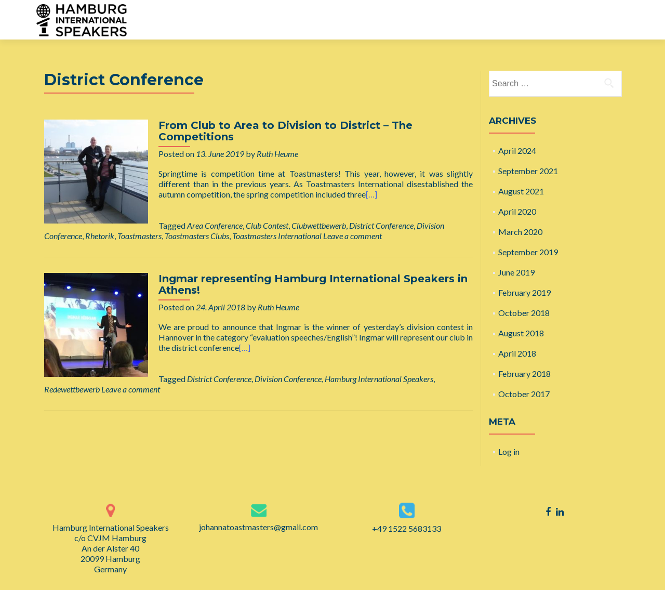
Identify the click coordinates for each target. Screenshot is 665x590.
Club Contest (267, 225)
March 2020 (520, 232)
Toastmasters (139, 236)
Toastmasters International (277, 236)
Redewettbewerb (72, 389)
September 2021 (528, 171)
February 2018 (524, 373)
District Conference (381, 225)
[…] (371, 194)
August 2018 (521, 333)
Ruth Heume (277, 154)
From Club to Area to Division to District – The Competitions (285, 131)
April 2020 (517, 211)
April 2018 (517, 353)
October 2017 (524, 394)
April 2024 (517, 150)
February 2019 (524, 292)
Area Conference (215, 225)
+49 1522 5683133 (406, 528)
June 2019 (516, 272)
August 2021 (521, 191)
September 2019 (528, 252)
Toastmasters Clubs (197, 236)
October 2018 (524, 313)
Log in (509, 451)
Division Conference (288, 379)
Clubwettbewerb (318, 225)
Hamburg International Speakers (379, 379)
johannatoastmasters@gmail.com (258, 527)
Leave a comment (352, 236)
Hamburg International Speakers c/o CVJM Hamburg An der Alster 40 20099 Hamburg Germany (110, 548)
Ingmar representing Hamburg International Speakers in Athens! (313, 284)
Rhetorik (99, 236)
